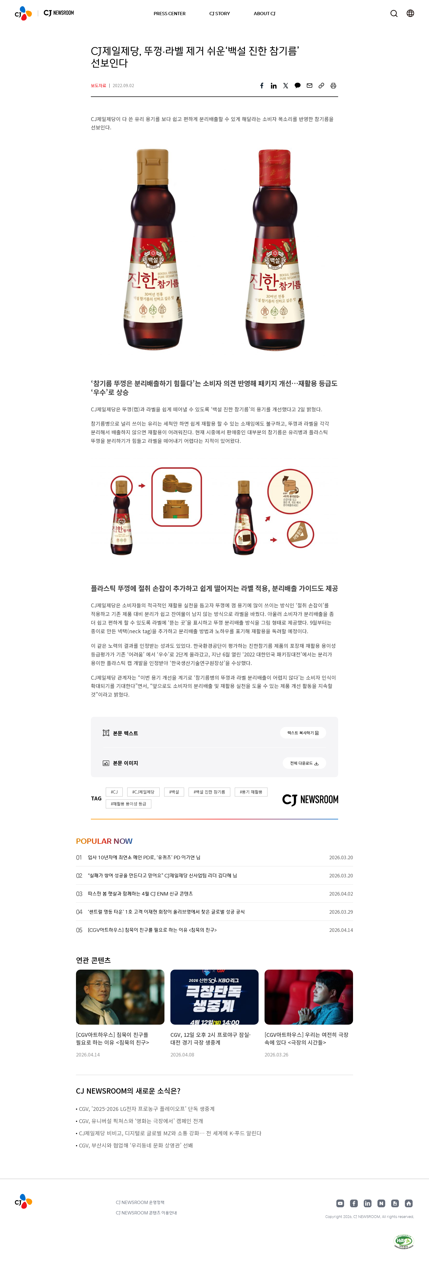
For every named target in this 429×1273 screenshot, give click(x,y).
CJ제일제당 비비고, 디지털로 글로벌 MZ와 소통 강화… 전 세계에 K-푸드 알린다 (170, 1133)
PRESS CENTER (170, 13)
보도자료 (98, 85)
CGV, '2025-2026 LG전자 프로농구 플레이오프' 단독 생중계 (147, 1108)
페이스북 (354, 1203)
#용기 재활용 (251, 792)
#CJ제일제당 (143, 792)
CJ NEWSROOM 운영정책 (140, 1202)
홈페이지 (408, 1203)
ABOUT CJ (265, 13)
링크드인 (367, 1203)
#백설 (174, 792)
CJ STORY (219, 13)
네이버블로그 (381, 1203)
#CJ (114, 792)
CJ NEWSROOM (23, 13)
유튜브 (340, 1203)
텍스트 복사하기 (300, 733)
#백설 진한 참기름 (209, 792)
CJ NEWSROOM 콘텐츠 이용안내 (146, 1213)
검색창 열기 (394, 13)
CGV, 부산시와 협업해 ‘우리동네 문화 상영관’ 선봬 (136, 1145)
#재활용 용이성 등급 (128, 804)
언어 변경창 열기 (410, 13)
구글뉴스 (395, 1203)
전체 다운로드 (301, 763)
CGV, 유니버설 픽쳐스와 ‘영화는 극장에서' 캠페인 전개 (141, 1121)
